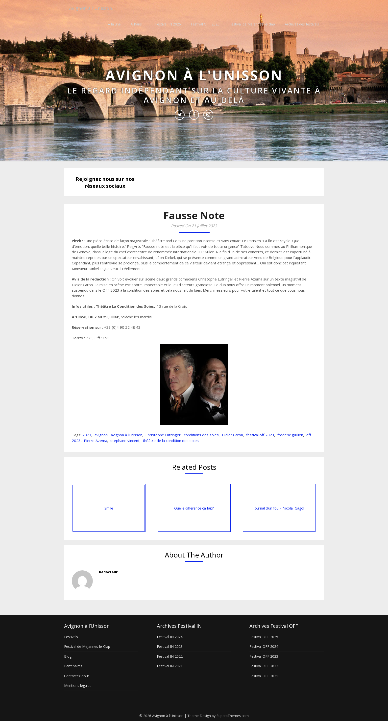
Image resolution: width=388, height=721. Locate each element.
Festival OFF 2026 (205, 24)
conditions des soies (201, 435)
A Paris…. (138, 24)
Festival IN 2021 (170, 666)
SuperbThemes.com (233, 715)
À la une (114, 24)
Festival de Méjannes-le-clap (252, 24)
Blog (68, 656)
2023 (86, 435)
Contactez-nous (77, 676)
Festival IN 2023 (170, 646)
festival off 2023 (260, 435)
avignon (101, 435)
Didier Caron (232, 435)
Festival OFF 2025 (263, 636)
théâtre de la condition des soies (171, 440)
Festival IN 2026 (168, 24)
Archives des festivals (302, 24)
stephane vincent (125, 440)
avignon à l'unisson (126, 435)
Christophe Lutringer (163, 435)
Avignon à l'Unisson (92, 8)
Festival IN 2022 (170, 656)
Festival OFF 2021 (263, 676)
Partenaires (73, 666)
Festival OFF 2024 (263, 646)
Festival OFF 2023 (263, 656)
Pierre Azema (95, 440)
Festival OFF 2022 (263, 666)
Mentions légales (77, 685)
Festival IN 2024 (170, 636)
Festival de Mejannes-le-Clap (87, 646)
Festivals (71, 636)
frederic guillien (290, 435)
